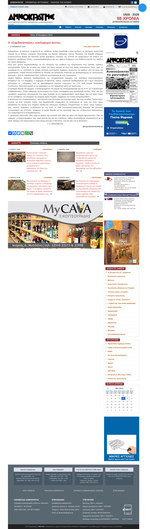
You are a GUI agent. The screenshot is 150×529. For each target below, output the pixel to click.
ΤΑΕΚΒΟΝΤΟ (112, 315)
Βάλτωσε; (111, 280)
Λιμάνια (110, 363)
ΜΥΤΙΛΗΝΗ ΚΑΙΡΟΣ (122, 426)
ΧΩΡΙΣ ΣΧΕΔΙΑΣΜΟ (114, 307)
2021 (111, 391)
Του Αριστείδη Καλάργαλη (117, 355)
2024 (123, 391)
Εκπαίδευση (123, 27)
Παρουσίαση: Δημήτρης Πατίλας (119, 344)
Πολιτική (68, 27)
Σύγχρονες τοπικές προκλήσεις (119, 299)
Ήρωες (110, 367)
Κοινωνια (98, 149)
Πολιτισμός (99, 27)
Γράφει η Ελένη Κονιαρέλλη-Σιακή (120, 347)
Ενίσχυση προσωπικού (116, 296)
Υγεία (48, 31)
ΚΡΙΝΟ (110, 351)
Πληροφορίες (75, 31)
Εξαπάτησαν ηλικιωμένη (116, 276)
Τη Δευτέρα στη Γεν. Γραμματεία (119, 272)
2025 (127, 391)
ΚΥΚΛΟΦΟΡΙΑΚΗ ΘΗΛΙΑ (116, 334)
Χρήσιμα (56, 31)
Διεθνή (65, 31)
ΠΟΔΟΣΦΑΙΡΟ (113, 311)
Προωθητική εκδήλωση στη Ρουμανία (121, 288)
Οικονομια (47, 149)
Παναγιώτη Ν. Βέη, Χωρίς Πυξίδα (119, 375)
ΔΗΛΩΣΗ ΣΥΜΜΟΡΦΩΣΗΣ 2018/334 (88, 491)
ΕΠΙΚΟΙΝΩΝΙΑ (118, 491)
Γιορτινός (111, 359)
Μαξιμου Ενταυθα (92, 47)
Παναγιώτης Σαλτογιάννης (117, 378)
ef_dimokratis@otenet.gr (129, 7)
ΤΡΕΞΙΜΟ (111, 327)
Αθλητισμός (111, 27)
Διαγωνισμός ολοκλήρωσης (118, 284)
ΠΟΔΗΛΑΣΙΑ (112, 323)
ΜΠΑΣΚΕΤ (111, 330)
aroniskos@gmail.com (121, 189)
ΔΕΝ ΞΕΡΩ (111, 371)
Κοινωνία (78, 27)
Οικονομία (88, 27)
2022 (115, 391)
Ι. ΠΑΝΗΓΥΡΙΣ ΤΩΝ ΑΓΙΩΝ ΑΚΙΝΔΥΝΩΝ (121, 303)
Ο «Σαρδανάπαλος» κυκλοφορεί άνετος (34, 42)
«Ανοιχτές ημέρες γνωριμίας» (118, 292)
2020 (107, 391)
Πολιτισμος (97, 177)
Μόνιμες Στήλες (15, 31)
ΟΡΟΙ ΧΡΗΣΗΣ (29, 491)
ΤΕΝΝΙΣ (110, 319)
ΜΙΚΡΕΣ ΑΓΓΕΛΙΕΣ (122, 456)
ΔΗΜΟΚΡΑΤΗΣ (16, 2)
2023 (119, 391)
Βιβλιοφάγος (38, 31)
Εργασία (27, 31)
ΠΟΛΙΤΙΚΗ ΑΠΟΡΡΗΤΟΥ (54, 491)
